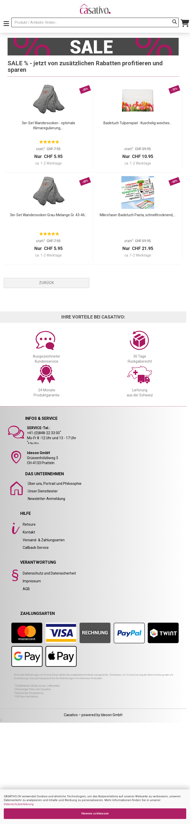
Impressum (32, 581)
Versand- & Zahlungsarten (44, 540)
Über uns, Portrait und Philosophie (55, 484)
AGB (26, 589)
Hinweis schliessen (95, 813)
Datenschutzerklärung (19, 804)
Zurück (46, 283)
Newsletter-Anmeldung (46, 499)
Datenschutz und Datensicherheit (49, 573)
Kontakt (29, 532)
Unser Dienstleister (43, 491)
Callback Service (36, 548)
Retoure (29, 524)
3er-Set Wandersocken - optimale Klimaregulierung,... (48, 125)
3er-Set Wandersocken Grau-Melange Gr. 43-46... (48, 215)
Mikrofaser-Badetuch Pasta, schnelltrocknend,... (138, 215)
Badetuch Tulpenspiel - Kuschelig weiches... (137, 123)
